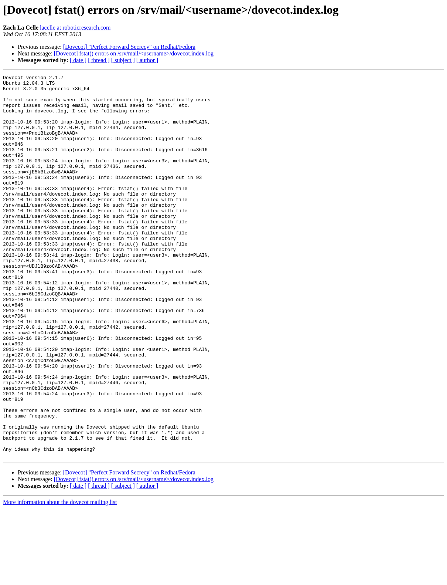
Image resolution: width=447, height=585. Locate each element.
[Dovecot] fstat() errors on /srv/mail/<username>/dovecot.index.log (134, 53)
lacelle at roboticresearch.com (75, 27)
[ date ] (78, 60)
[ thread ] (99, 60)
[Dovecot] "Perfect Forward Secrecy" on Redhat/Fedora (129, 47)
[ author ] (147, 60)
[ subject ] (123, 60)
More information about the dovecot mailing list (60, 578)
